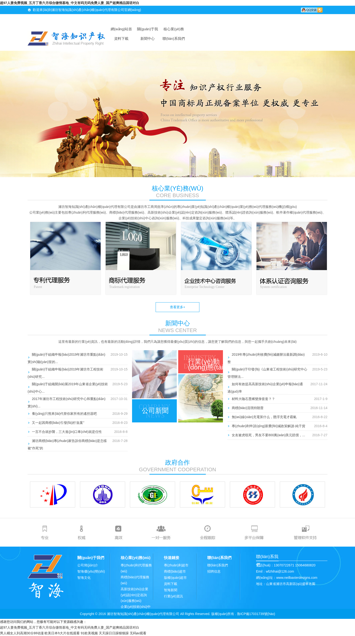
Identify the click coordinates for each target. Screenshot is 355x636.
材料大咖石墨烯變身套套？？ (253, 399)
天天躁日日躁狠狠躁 (114, 633)
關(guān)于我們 (147, 30)
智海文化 (84, 578)
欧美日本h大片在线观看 (62, 633)
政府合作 (177, 462)
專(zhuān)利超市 (176, 565)
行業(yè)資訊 (173, 596)
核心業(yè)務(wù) (173, 30)
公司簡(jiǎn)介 (87, 565)
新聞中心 (147, 38)
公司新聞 (155, 410)
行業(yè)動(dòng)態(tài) (206, 364)
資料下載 (121, 38)
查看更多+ (177, 307)
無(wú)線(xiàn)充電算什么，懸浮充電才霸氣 (264, 417)
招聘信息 (214, 571)
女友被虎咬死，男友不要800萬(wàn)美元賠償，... (268, 435)
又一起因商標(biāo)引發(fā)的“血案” (58, 423)
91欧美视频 (89, 633)
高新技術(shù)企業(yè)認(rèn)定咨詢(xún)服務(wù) (134, 595)
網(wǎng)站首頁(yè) (121, 30)
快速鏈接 (171, 558)
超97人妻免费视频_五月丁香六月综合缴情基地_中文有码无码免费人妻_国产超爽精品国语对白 (69, 3)
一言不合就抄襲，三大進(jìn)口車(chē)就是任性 (67, 432)
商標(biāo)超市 (175, 571)
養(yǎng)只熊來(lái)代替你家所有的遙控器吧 (64, 413)
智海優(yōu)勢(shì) (91, 571)
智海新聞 (170, 590)
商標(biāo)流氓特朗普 (248, 408)
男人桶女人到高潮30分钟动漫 (22, 633)
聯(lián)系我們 (174, 38)
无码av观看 (138, 633)
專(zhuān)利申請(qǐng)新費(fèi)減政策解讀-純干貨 (268, 426)
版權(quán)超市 (175, 578)
